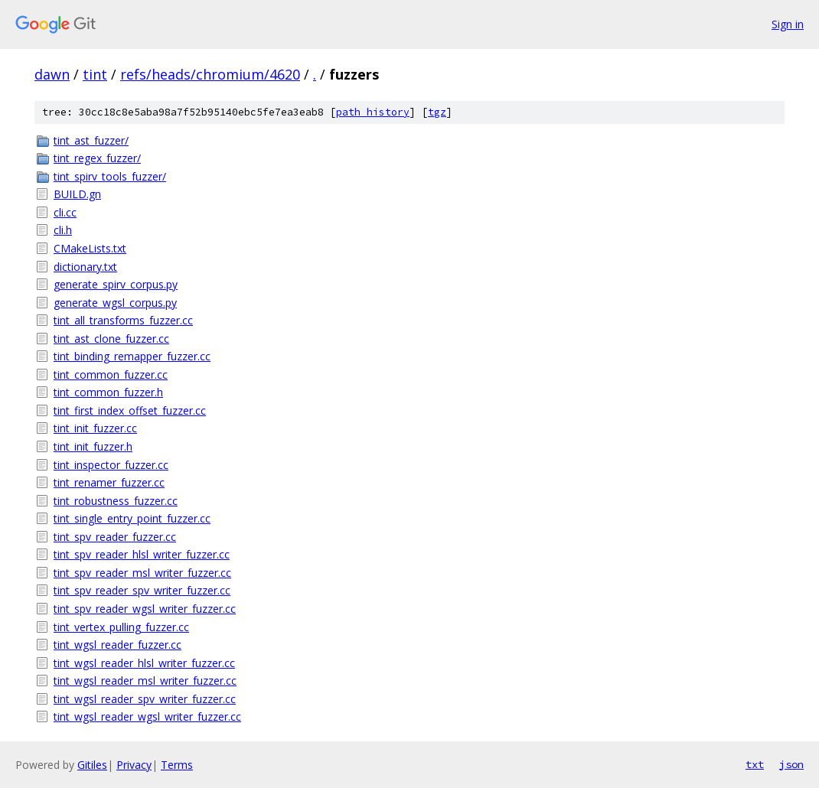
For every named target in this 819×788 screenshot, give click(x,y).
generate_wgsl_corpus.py (115, 302)
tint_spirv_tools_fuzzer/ (110, 176)
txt (755, 764)
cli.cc (65, 212)
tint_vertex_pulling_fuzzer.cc (121, 627)
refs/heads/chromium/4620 (210, 74)
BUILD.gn (77, 194)
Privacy (134, 764)
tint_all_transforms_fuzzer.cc (123, 320)
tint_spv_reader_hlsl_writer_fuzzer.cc (142, 554)
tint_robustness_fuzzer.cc (116, 500)
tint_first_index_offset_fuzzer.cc (130, 410)
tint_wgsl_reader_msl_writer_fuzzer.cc (145, 680)
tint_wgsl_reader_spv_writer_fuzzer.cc (145, 699)
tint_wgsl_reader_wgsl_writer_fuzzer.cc (147, 716)
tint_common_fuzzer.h (108, 392)
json (791, 764)
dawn (52, 74)
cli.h (63, 230)
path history (373, 112)
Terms (177, 764)
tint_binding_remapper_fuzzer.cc (132, 356)
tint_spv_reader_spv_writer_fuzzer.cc (142, 590)
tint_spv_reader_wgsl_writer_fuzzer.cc (145, 608)
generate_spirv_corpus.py (116, 284)
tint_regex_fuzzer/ (97, 158)
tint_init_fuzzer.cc (95, 428)
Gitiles (92, 764)
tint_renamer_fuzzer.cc (109, 482)
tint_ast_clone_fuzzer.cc (111, 338)
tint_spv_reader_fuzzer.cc (115, 536)
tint (95, 74)
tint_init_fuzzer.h (93, 446)
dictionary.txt (85, 266)
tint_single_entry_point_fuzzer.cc (132, 518)
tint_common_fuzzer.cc (111, 374)
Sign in (788, 24)
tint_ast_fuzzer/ (91, 140)
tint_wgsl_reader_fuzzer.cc (117, 644)
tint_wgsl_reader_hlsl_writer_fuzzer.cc (144, 663)
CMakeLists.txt (90, 248)
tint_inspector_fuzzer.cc (111, 464)
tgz (437, 112)
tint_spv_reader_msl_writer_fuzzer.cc (142, 572)
